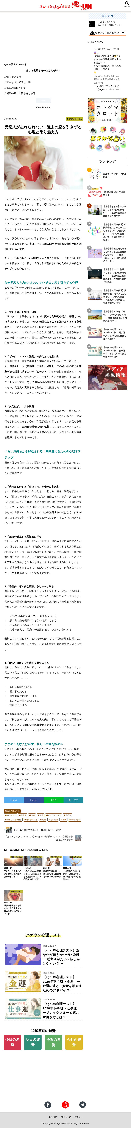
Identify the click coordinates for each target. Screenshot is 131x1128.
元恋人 (23, 815)
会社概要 (53, 1117)
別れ (33, 815)
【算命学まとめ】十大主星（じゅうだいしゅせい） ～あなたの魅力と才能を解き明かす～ (114, 211)
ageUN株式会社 (64, 1123)
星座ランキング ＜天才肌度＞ (114, 175)
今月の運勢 (74, 1042)
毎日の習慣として (16, 87)
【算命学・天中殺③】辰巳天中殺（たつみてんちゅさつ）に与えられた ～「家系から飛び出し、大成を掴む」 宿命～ (114, 296)
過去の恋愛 (75, 820)
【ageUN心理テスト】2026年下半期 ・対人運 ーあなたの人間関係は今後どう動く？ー (115, 334)
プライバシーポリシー (71, 1117)
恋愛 (44, 820)
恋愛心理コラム (13, 811)
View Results (43, 107)
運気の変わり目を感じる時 (20, 93)
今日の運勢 (12, 1042)
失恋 (41, 815)
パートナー (11, 815)
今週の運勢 (54, 1042)
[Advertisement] (43, 34)
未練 (64, 820)
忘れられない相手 (14, 820)
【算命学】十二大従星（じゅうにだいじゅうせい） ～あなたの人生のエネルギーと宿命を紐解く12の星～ (114, 275)
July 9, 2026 (114, 89)
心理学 (68, 815)
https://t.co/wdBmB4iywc (106, 76)
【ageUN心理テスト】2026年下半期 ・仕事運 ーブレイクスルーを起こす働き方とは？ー (115, 352)
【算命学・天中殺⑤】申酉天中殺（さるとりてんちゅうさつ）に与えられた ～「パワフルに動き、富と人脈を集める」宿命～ (114, 232)
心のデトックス (54, 815)
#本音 (104, 79)
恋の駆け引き (31, 820)
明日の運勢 (33, 1042)
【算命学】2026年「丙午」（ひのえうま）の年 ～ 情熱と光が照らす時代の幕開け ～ (115, 316)
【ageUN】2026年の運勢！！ (114, 193)
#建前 (110, 79)
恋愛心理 (54, 820)
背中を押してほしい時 (18, 82)
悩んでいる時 (13, 76)
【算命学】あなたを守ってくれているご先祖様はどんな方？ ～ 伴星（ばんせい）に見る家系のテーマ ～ (114, 254)
